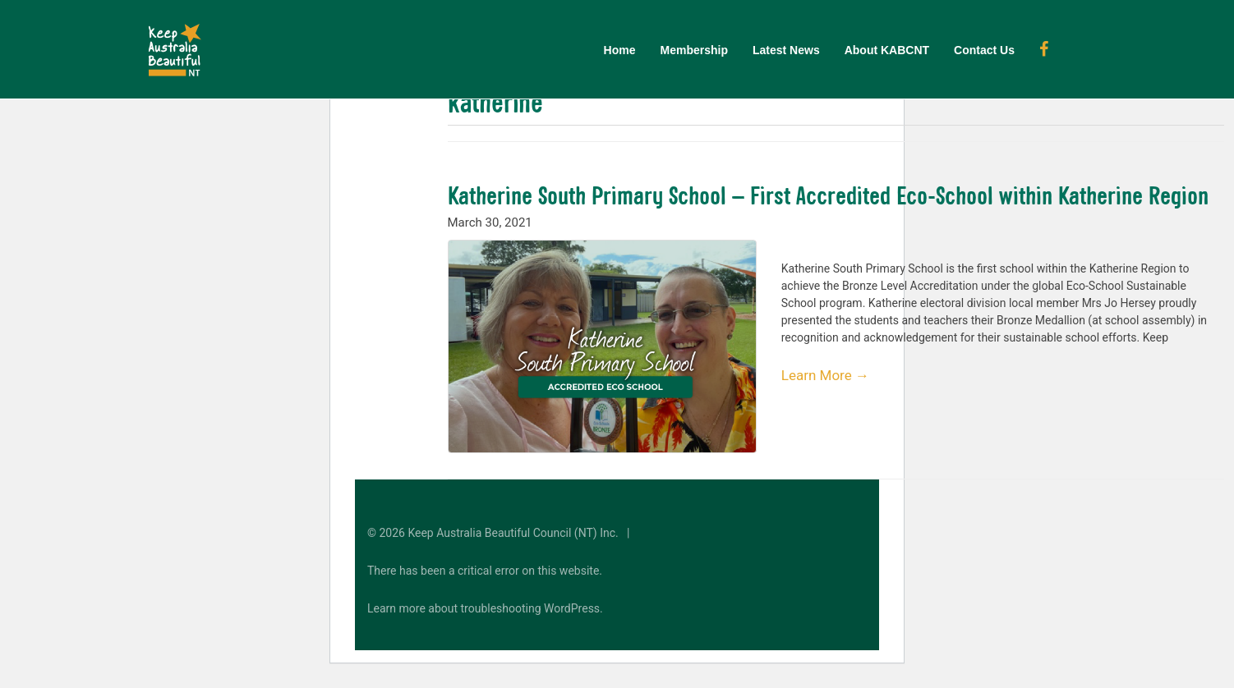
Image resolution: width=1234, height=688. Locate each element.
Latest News (786, 50)
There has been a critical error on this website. (484, 570)
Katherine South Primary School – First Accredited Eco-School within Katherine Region (828, 195)
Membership (694, 50)
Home (620, 50)
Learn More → (825, 375)
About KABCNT (887, 50)
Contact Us (984, 50)
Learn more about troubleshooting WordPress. (485, 608)
